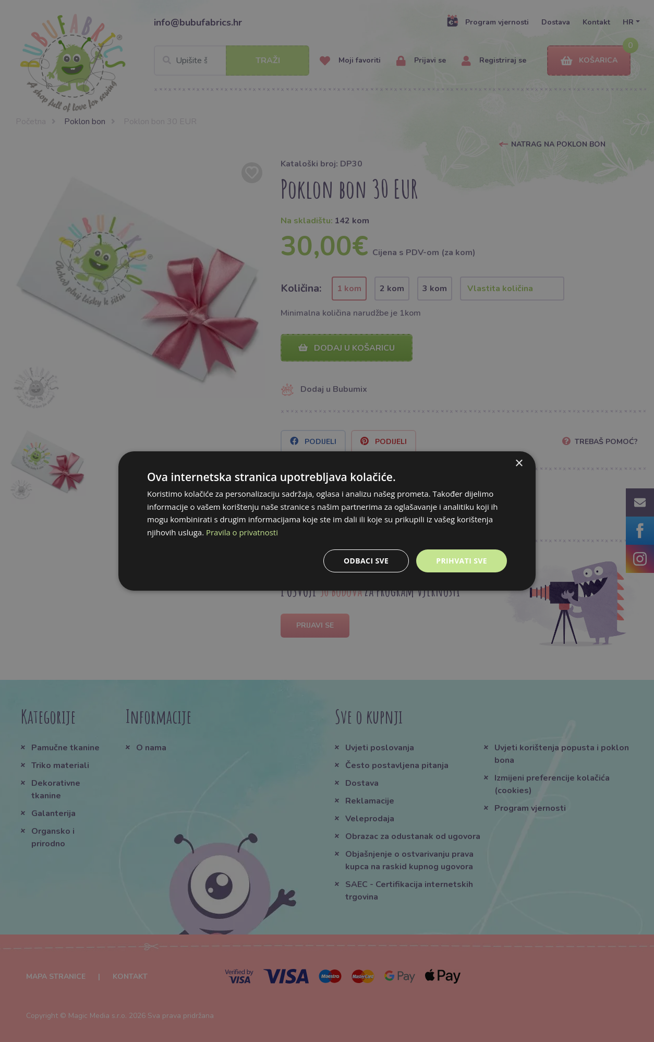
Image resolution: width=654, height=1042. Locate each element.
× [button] (519, 463)
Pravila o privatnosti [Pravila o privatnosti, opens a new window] (242, 532)
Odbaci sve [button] (366, 561)
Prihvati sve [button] (461, 561)
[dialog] (327, 521)
